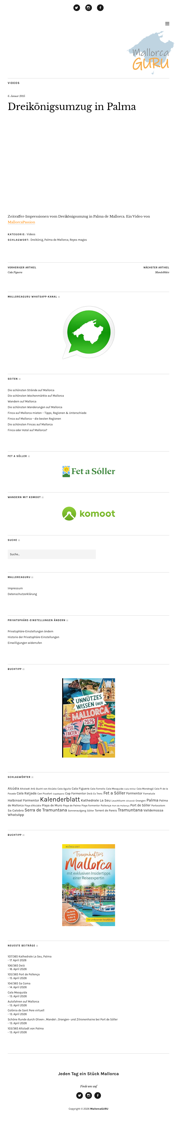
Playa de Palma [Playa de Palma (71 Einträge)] (72, 805)
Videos (14, 83)
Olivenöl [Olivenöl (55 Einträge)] (130, 800)
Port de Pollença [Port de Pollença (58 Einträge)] (120, 805)
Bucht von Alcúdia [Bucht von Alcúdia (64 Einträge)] (46, 788)
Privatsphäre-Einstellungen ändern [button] (30, 631)
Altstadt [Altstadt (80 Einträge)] (25, 788)
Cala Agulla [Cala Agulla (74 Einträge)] (64, 788)
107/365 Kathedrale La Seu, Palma (30, 956)
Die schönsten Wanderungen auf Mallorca (35, 407)
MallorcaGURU (99, 1108)
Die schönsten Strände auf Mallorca (31, 390)
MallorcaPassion (21, 222)
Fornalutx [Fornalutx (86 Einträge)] (149, 793)
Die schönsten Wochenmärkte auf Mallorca (36, 395)
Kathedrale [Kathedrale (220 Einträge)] (90, 800)
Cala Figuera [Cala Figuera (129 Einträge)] (80, 788)
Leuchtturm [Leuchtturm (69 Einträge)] (118, 800)
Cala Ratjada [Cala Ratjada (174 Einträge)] (27, 793)
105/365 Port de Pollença (24, 974)
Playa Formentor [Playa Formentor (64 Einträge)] (91, 805)
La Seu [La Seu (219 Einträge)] (105, 800)
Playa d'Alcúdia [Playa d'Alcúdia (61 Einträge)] (32, 805)
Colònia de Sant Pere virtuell (26, 1010)
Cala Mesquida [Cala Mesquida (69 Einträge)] (114, 788)
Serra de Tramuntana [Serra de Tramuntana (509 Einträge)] (45, 810)
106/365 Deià (16, 965)
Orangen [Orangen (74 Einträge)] (141, 800)
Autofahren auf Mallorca (23, 1001)
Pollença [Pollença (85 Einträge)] (106, 805)
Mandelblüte (156, 270)
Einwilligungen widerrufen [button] (25, 642)
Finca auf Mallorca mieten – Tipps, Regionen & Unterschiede (47, 413)
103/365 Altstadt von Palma (26, 1028)
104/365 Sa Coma (19, 983)
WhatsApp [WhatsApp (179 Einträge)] (16, 815)
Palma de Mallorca (56, 239)
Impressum (15, 588)
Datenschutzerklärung (22, 594)
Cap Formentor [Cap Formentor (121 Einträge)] (75, 793)
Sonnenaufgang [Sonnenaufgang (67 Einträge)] (77, 810)
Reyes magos (78, 239)
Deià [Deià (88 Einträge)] (90, 793)
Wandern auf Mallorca (22, 401)
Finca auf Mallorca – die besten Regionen (34, 418)
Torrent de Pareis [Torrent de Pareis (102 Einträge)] (106, 810)
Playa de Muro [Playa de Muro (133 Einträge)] (52, 805)
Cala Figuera (22, 270)
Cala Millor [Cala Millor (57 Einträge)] (130, 788)
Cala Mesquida (17, 992)
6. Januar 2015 (16, 96)
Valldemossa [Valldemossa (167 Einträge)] (153, 810)
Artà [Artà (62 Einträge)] (33, 788)
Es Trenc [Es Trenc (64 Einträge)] (97, 793)
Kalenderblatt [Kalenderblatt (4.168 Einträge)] (60, 799)
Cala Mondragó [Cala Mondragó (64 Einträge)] (145, 788)
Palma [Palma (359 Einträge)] (152, 800)
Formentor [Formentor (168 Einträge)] (134, 793)
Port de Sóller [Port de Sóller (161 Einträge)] (140, 805)
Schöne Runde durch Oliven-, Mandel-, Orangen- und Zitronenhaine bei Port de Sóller (62, 1019)
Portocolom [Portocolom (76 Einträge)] (158, 805)
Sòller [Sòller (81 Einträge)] (90, 810)
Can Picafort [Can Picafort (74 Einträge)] (44, 793)
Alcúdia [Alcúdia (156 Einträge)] (13, 788)
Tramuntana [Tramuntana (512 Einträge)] (130, 810)
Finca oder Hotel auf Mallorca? (27, 430)
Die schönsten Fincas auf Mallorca (30, 424)
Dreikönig (36, 239)
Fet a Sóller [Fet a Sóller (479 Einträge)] (114, 793)
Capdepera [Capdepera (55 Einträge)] (58, 793)
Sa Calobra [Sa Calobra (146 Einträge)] (16, 810)
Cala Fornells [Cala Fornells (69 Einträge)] (97, 788)
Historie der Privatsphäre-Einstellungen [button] (33, 637)
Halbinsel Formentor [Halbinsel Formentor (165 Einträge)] (23, 800)
